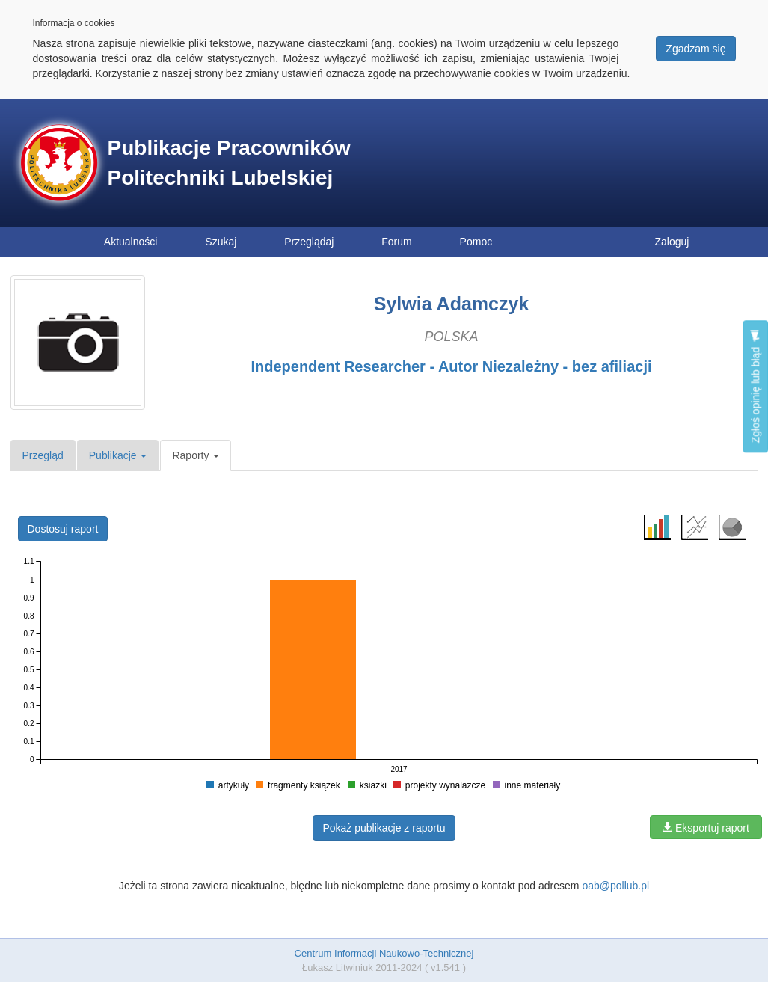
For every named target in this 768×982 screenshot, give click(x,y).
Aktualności (131, 242)
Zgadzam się (695, 49)
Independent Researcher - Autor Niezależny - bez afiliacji (451, 366)
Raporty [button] (195, 455)
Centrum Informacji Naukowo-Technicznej (384, 953)
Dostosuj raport (63, 529)
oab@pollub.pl (615, 886)
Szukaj (220, 242)
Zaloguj (672, 242)
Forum (396, 242)
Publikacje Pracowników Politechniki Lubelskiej (229, 162)
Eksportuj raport (705, 828)
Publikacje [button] (118, 455)
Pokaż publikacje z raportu (383, 828)
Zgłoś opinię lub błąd (755, 386)
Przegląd (43, 455)
